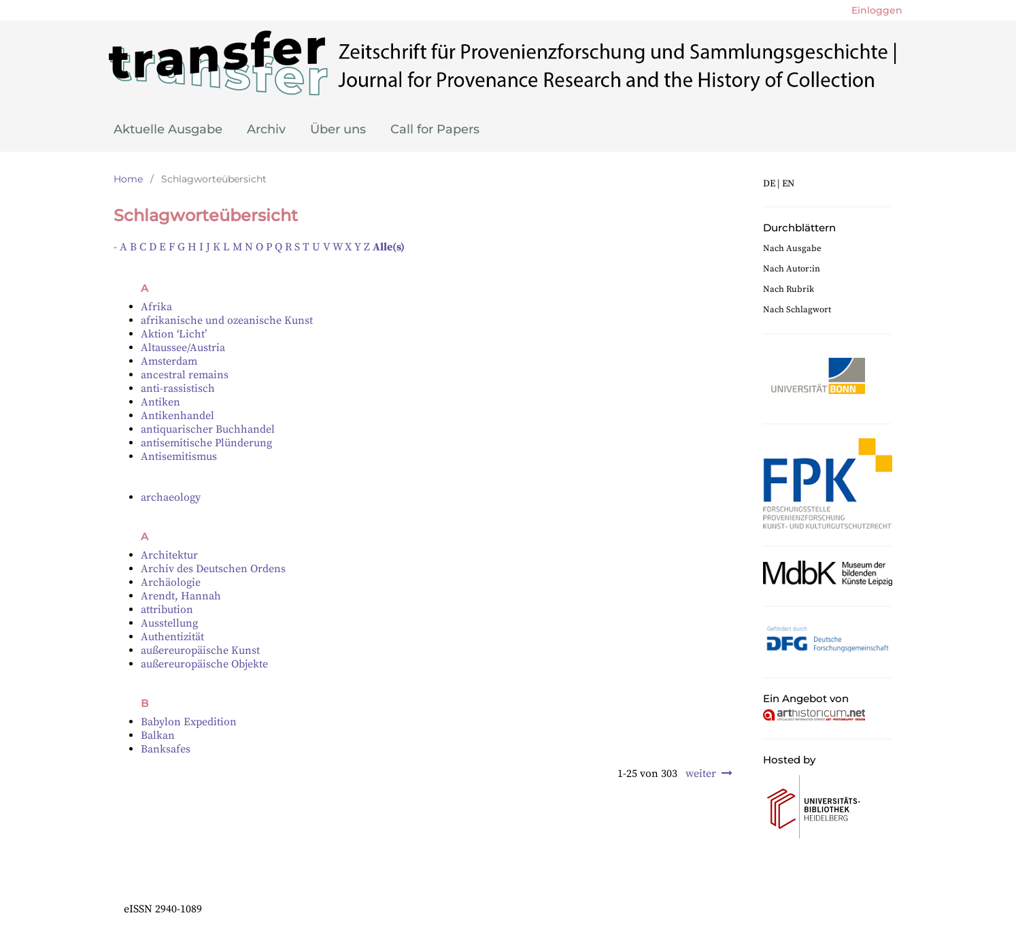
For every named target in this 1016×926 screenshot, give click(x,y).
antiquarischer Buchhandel (208, 429)
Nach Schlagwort (797, 309)
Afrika (156, 307)
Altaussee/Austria (183, 347)
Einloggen (876, 10)
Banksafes (165, 749)
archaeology (171, 497)
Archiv (266, 129)
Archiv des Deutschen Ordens (213, 569)
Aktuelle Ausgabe (168, 129)
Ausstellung (169, 623)
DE (769, 184)
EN (788, 184)
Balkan (158, 735)
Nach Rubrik (788, 289)
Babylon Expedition (189, 722)
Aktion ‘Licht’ (174, 334)
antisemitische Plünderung (206, 443)
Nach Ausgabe (792, 248)
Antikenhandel (177, 416)
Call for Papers (434, 129)
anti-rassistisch (178, 388)
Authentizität (172, 637)
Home (128, 179)
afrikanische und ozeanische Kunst (227, 320)
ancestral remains (184, 375)
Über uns (338, 129)
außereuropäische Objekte (204, 664)
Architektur (169, 555)
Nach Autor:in (791, 268)
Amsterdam (169, 361)
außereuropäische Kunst (200, 650)
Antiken (160, 402)
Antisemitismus (179, 456)
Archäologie (171, 582)
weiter (700, 773)
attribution (167, 609)
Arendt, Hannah (181, 596)
